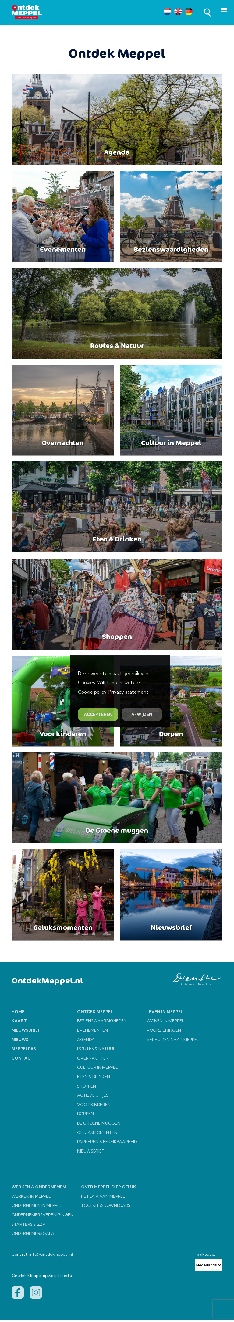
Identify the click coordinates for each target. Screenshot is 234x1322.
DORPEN (85, 1116)
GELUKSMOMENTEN (97, 1134)
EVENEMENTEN (92, 1032)
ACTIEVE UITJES (92, 1097)
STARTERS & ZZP (28, 1226)
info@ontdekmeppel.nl (51, 1256)
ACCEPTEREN (98, 714)
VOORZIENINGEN (164, 1032)
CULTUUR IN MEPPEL (97, 1070)
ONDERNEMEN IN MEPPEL (37, 1208)
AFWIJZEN (141, 714)
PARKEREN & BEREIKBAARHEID (107, 1144)
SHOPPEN (86, 1088)
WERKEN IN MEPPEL (31, 1198)
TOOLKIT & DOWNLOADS (105, 1208)
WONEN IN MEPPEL (165, 1023)
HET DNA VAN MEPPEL (103, 1198)
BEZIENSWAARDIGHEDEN (102, 1023)
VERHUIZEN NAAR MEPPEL (173, 1042)
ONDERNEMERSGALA (33, 1236)
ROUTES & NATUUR (96, 1051)
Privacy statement (128, 692)
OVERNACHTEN (93, 1060)
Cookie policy (92, 692)
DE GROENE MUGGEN (98, 1125)
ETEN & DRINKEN (93, 1079)
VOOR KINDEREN (94, 1107)
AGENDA (86, 1042)
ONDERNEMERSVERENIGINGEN (42, 1217)
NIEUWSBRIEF (90, 1153)
